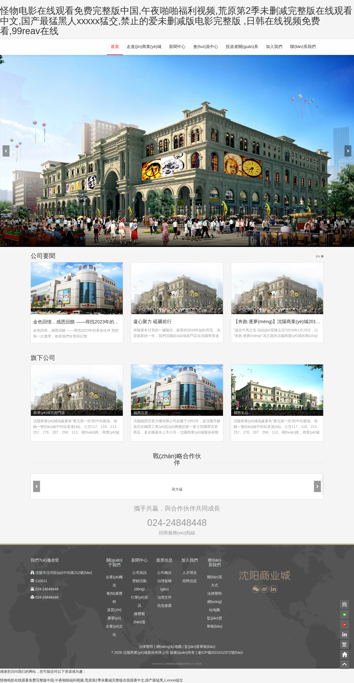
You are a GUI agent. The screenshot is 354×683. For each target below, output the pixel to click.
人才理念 (189, 573)
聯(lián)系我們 (303, 46)
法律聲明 (214, 593)
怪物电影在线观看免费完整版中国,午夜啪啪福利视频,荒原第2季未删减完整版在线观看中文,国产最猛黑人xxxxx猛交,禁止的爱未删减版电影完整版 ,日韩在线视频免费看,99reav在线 (176, 20)
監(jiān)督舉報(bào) (199, 646)
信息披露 (164, 605)
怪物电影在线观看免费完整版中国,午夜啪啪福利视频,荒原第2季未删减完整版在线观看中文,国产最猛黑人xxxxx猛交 (91, 680)
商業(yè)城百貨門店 (49, 413)
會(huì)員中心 (205, 46)
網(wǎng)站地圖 (169, 646)
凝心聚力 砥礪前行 (152, 321)
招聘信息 (189, 581)
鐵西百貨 (141, 413)
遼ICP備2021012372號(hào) (220, 652)
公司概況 (164, 573)
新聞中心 (177, 46)
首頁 (115, 46)
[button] (256, 589)
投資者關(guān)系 (242, 46)
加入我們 (274, 46)
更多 (319, 256)
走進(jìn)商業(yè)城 (144, 46)
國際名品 (241, 413)
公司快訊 (139, 573)
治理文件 (164, 597)
